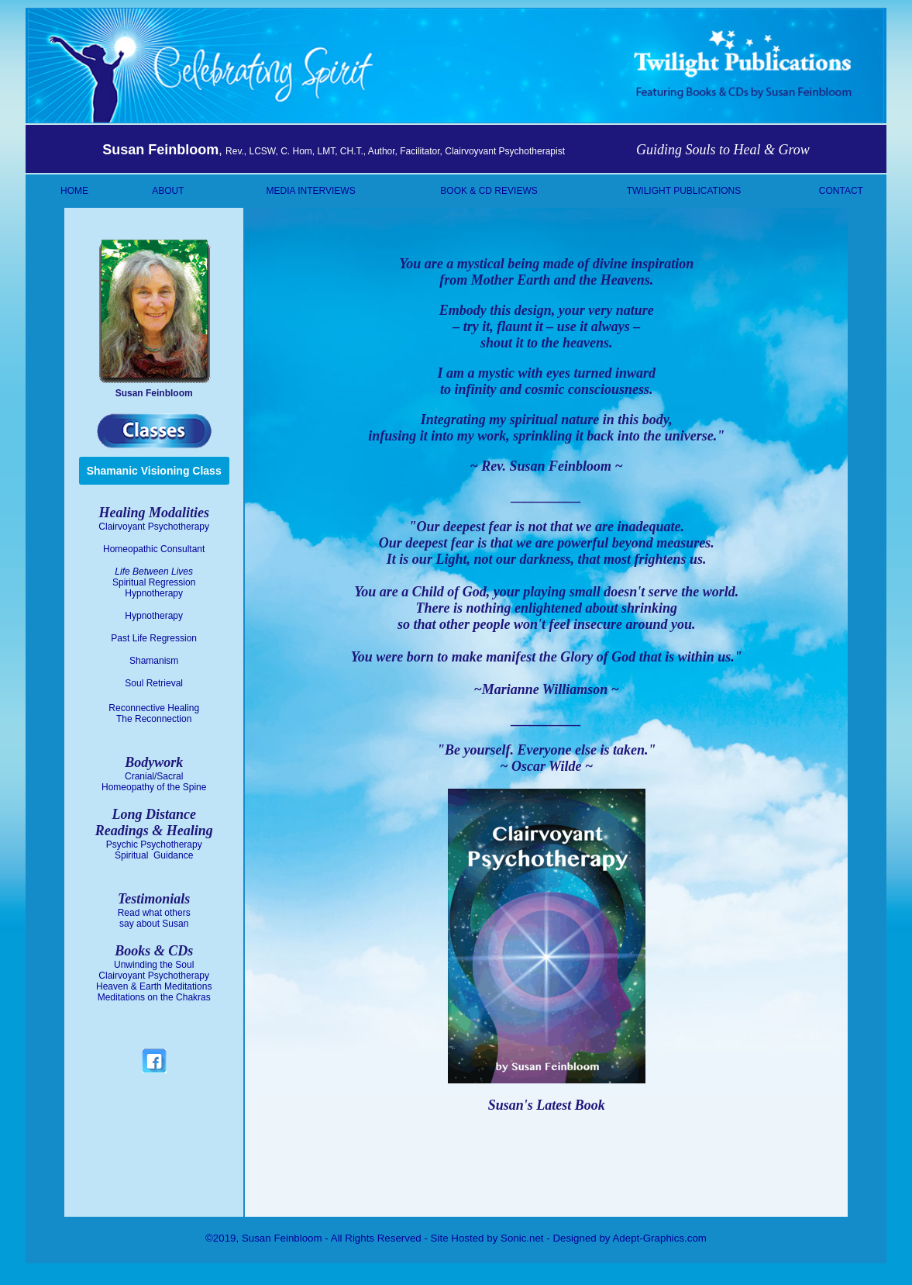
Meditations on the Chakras (154, 997)
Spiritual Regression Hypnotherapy (153, 588)
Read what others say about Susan (154, 918)
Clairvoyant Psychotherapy (153, 526)
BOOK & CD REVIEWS (488, 190)
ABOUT (168, 190)
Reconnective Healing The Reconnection (153, 713)
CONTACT (841, 190)
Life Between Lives (154, 571)
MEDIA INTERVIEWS (311, 190)
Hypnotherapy (154, 615)
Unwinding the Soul (154, 964)
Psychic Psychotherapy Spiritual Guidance (154, 850)
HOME (74, 190)
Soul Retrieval (154, 683)
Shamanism (153, 660)
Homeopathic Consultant (154, 549)
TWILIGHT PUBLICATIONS (684, 190)
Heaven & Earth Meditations (154, 986)
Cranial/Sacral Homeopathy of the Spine (154, 782)
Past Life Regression (154, 638)
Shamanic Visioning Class (154, 471)
